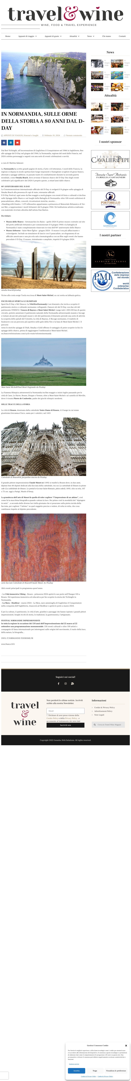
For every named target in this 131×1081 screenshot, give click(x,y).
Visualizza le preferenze (116, 1071)
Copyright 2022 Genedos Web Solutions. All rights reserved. (65, 740)
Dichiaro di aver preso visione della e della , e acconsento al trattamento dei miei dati (63, 718)
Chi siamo (106, 36)
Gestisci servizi (74, 1064)
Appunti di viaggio (27, 36)
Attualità (74, 36)
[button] (126, 1045)
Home (7, 36)
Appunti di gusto (53, 36)
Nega (95, 1071)
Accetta (76, 1071)
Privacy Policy (71, 718)
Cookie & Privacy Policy (88, 1076)
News (90, 36)
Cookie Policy (53, 718)
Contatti (122, 36)
